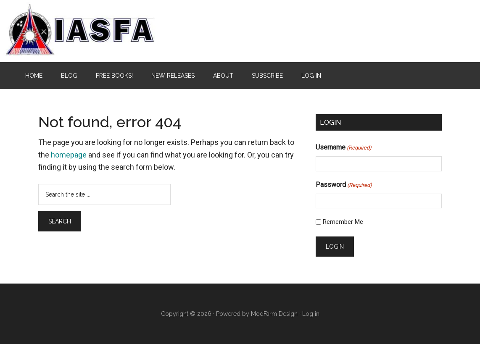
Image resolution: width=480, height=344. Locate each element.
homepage (69, 154)
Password (344, 185)
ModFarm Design (274, 313)
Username (344, 147)
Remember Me (343, 222)
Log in (310, 313)
